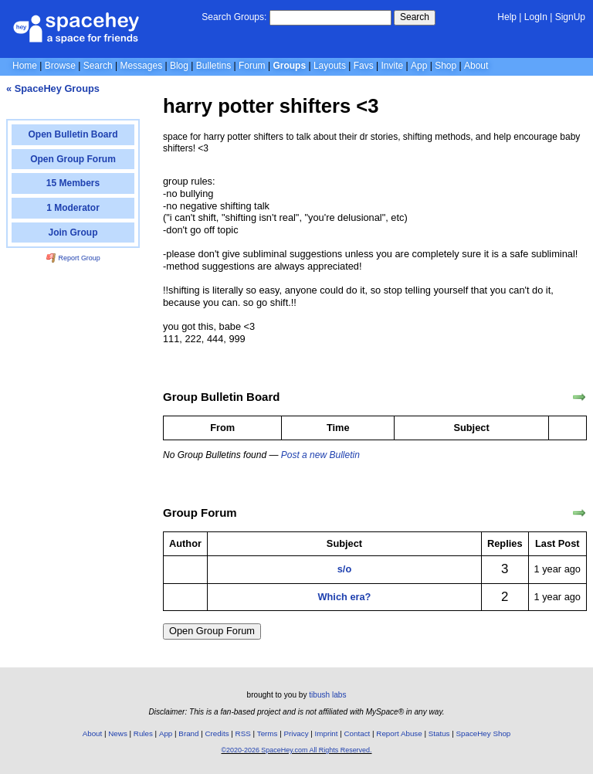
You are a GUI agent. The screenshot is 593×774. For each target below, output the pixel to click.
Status (439, 733)
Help (507, 17)
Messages (141, 65)
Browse (60, 65)
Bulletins (213, 65)
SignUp (570, 17)
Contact (357, 733)
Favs (364, 65)
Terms (267, 733)
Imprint (326, 733)
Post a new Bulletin (320, 455)
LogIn (535, 17)
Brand (188, 733)
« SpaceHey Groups (53, 88)
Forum (252, 65)
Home (24, 65)
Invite (392, 65)
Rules (143, 733)
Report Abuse (399, 733)
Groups (289, 65)
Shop (445, 65)
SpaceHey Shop (483, 733)
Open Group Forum (212, 631)
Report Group (73, 258)
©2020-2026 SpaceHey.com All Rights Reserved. (296, 750)
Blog (179, 65)
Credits (217, 733)
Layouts (329, 65)
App (419, 65)
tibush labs (327, 695)
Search (414, 17)
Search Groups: (234, 17)
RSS (243, 733)
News (117, 733)
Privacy (295, 733)
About (476, 65)
